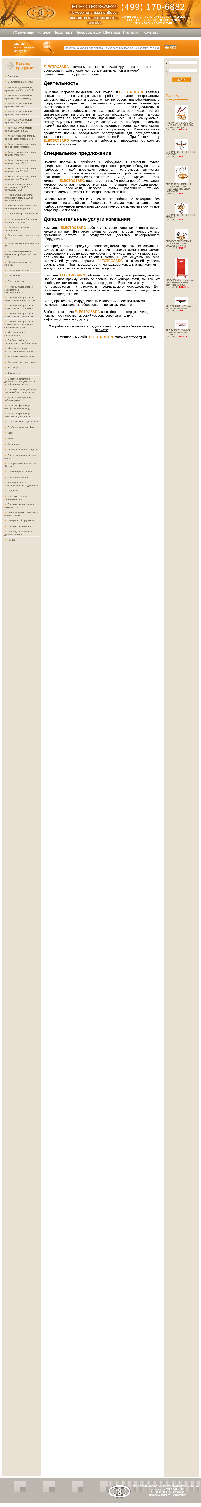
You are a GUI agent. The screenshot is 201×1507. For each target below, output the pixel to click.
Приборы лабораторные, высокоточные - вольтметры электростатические (19, 324)
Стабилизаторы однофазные (23, 421)
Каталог (43, 32)
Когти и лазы (14, 444)
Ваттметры (13, 367)
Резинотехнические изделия (23, 449)
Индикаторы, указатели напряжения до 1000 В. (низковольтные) (18, 187)
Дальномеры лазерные (20, 471)
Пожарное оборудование (21, 520)
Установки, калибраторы (21, 356)
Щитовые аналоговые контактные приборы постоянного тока (22, 254)
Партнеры (131, 32)
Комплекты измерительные (22, 362)
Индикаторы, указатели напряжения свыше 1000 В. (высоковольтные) (18, 197)
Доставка (112, 32)
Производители (88, 32)
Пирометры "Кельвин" (19, 270)
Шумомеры (13, 490)
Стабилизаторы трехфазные (23, 427)
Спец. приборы (16, 281)
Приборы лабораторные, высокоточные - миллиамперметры (19, 289)
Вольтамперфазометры (20, 82)
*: (167, 64)
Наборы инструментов (19, 526)
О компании (24, 32)
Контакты (151, 32)
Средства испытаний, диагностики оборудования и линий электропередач (19, 381)
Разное (11, 539)
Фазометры (14, 373)
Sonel (10, 438)
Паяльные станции (18, 477)
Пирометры (14, 275)
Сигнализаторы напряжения (23, 213)
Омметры (13, 76)
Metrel (11, 433)
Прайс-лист (62, 32)
